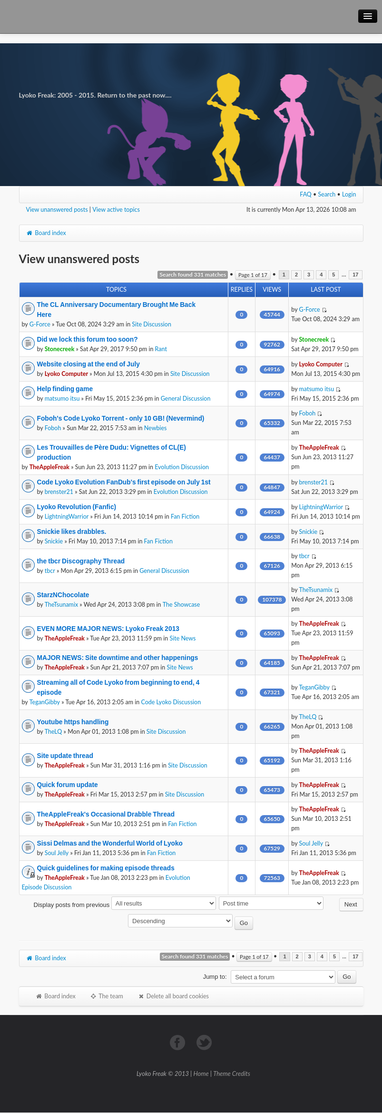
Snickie (54, 541)
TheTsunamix (61, 604)
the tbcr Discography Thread (81, 561)
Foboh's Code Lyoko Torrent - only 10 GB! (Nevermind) (121, 418)
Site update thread (65, 755)
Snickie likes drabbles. (72, 531)
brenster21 (59, 491)
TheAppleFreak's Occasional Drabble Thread (106, 814)
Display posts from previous (125, 904)
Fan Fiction (185, 516)
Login (349, 194)
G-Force (39, 324)
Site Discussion (151, 324)
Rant (161, 349)
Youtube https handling (73, 722)
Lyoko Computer (66, 373)
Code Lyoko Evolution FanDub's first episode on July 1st (124, 482)
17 (355, 274)
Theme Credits (231, 1073)
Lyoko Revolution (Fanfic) (77, 506)
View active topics (116, 209)
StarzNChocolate (63, 594)
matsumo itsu (62, 398)
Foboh (53, 428)
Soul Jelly (57, 853)
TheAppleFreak (49, 467)
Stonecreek (60, 349)
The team (106, 996)
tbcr (50, 570)
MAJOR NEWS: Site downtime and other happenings (117, 657)
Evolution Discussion (182, 467)
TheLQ (53, 731)
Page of (252, 275)
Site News (182, 638)
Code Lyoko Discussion (171, 702)
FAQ (306, 194)
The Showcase (181, 604)
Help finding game (65, 388)
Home (201, 1073)
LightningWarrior (67, 516)
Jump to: (215, 976)
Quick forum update (67, 784)
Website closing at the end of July (88, 364)
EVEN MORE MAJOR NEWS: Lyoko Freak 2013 (108, 628)
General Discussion (186, 398)
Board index (46, 232)
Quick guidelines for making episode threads (106, 868)
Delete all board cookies (173, 996)
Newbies (155, 428)
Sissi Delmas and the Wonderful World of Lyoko (110, 843)
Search (327, 194)
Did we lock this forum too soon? (87, 339)
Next (350, 904)
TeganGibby (44, 702)
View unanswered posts (57, 209)
